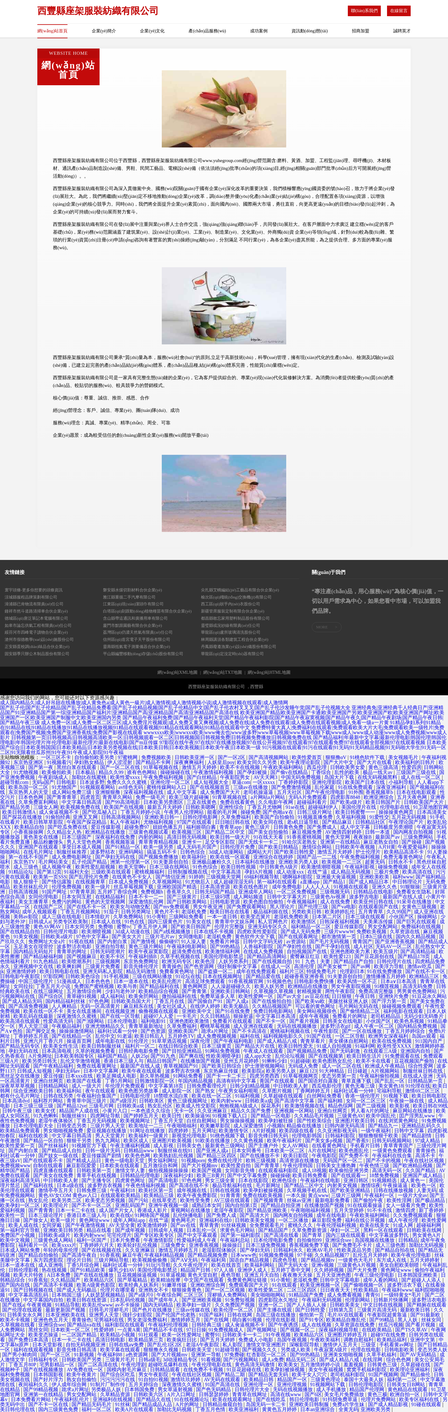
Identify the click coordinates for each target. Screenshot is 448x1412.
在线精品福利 (110, 896)
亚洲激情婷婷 (21, 971)
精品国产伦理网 (367, 1389)
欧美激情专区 (234, 1130)
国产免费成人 (322, 827)
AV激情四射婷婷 (344, 832)
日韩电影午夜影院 (20, 976)
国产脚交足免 (41, 1031)
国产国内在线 (15, 1285)
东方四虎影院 (48, 1260)
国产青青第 (195, 991)
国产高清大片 (255, 1215)
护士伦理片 (369, 852)
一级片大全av (412, 1195)
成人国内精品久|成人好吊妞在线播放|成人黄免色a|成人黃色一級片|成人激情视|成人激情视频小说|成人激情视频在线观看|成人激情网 (144, 702)
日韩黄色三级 (382, 1364)
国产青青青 (40, 1210)
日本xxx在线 (79, 1076)
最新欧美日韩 (415, 1309)
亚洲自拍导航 (110, 946)
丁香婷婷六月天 (97, 1245)
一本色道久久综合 (151, 1110)
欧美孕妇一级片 (194, 1304)
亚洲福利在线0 (216, 1220)
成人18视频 (314, 1170)
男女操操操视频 (238, 1120)
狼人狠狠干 (26, 881)
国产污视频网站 (241, 1359)
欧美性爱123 (338, 956)
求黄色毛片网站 (238, 1230)
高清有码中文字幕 (236, 1080)
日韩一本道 (378, 832)
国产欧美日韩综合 (222, 1066)
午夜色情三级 (374, 1165)
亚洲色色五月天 (51, 1319)
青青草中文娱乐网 (235, 921)
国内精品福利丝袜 (65, 1001)
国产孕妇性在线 (295, 946)
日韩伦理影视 (24, 1270)
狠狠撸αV (336, 757)
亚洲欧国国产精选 (177, 886)
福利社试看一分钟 (117, 1031)
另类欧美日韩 (307, 911)
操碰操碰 (280, 1175)
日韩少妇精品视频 (250, 1085)
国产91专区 (311, 1319)
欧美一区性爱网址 (182, 1334)
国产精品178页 (414, 956)
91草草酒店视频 (170, 1041)
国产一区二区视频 (225, 1290)
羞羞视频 (354, 1364)
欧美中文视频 (15, 1240)
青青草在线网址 (250, 1394)
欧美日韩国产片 (384, 802)
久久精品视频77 (333, 1255)
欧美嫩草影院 (215, 1125)
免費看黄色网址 (177, 971)
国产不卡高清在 (250, 1031)
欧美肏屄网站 (144, 996)
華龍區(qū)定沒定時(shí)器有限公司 (232, 653)
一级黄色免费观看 (392, 1150)
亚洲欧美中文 (197, 1011)
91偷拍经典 (57, 817)
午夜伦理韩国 (298, 1165)
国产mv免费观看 (172, 906)
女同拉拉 (23, 986)
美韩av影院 (26, 916)
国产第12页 (49, 871)
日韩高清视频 (24, 891)
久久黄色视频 (248, 1140)
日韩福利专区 (43, 1359)
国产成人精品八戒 (277, 1041)
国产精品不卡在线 (163, 1329)
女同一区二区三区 (366, 1100)
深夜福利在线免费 (115, 837)
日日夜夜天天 (335, 1290)
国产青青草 (267, 1165)
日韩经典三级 (207, 1324)
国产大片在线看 (375, 762)
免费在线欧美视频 (263, 1195)
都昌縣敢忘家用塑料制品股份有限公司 (235, 618)
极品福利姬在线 (271, 911)
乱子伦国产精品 (90, 861)
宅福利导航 (390, 1090)
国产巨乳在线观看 (416, 921)
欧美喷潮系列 (77, 961)
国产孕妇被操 (252, 772)
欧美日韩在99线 (430, 1105)
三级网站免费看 (187, 916)
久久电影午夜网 (276, 802)
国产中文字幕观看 (197, 1235)
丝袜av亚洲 (300, 1200)
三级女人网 (45, 807)
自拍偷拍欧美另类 (94, 757)
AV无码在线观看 (222, 1379)
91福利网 (365, 1046)
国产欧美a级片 (346, 802)
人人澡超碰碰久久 (231, 986)
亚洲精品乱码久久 (421, 1125)
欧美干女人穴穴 (310, 1374)
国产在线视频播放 (43, 1369)
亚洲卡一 (192, 842)
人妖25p (139, 1056)
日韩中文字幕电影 (340, 1280)
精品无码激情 (141, 971)
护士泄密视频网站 (265, 1066)
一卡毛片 (187, 1016)
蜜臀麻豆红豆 (305, 956)
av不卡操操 (128, 1304)
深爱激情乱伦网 (146, 901)
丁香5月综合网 (83, 1265)
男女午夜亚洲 (208, 906)
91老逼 (124, 1036)
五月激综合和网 (161, 1165)
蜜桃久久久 (301, 1225)
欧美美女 (288, 1364)
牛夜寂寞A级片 (331, 1349)
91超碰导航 (227, 1349)
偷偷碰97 (169, 941)
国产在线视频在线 (102, 1250)
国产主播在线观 (275, 1309)
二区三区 (194, 1295)
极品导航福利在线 (232, 1185)
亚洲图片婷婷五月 (347, 1334)
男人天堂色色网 (85, 842)
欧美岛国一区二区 (28, 787)
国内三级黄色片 (166, 921)
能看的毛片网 (222, 812)
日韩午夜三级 (17, 1110)
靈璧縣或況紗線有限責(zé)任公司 (230, 625)
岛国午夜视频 (292, 1339)
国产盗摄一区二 (216, 971)
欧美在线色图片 (251, 886)
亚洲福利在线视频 (113, 1399)
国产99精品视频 (41, 1389)
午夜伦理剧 (133, 1364)
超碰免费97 (137, 827)
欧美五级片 (385, 951)
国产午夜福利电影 (233, 1041)
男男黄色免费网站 (417, 991)
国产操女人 (35, 1220)
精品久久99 (112, 772)
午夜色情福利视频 (146, 1185)
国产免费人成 (221, 1215)
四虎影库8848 (346, 797)
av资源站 (296, 941)
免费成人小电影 (256, 1339)
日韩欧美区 (152, 1100)
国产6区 (313, 1394)
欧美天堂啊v (133, 866)
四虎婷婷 (178, 1130)
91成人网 (403, 1225)
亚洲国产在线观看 (38, 847)
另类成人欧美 (296, 1349)
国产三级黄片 (182, 896)
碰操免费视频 (393, 866)
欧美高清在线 (417, 871)
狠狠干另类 (80, 1140)
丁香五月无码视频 (97, 1120)
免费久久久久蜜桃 (127, 782)
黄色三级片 (258, 827)
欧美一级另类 (159, 847)
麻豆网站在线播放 (413, 1110)
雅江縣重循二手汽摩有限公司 (129, 597)
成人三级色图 (391, 1245)
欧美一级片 (98, 886)
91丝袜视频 (234, 1225)
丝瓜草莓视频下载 (134, 886)
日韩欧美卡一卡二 (242, 1334)
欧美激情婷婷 (152, 1225)
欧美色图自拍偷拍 (263, 901)
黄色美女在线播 (41, 837)
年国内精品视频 (196, 1080)
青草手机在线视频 (97, 1175)
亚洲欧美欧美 (374, 876)
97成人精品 (428, 1140)
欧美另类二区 (67, 1200)
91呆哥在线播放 (415, 901)
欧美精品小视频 (118, 1334)
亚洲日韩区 (356, 1180)
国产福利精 (331, 1100)
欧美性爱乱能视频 (95, 866)
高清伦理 (304, 966)
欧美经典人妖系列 (139, 1285)
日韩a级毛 (149, 1359)
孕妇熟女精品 (89, 762)
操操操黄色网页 (397, 812)
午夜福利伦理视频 (168, 1324)
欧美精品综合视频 (159, 991)
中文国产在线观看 (204, 1280)
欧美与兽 (127, 986)
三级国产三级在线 (416, 772)
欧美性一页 (13, 1215)
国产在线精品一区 (72, 1036)
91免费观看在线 (403, 1056)
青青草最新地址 (146, 1026)
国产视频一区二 (298, 1329)
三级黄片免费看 (103, 966)
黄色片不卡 (166, 911)
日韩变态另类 (72, 1125)
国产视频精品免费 (307, 1051)
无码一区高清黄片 (100, 1006)
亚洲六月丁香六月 (43, 1041)
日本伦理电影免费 (273, 1240)
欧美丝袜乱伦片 (31, 886)
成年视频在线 (192, 1190)
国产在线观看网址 (298, 936)
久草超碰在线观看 (283, 1095)
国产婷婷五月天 (142, 1115)
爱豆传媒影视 (106, 827)
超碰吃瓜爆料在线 (168, 1364)
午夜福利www (397, 1290)
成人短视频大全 (212, 782)
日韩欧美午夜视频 (355, 847)
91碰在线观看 (426, 1404)
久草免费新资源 (310, 1230)
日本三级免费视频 (266, 1245)
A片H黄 (386, 847)
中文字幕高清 (226, 871)
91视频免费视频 (277, 1255)
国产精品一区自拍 (43, 1140)
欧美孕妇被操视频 (263, 1190)
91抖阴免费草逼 (341, 1399)
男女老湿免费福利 (147, 1319)
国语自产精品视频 (249, 1260)
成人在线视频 (317, 1324)
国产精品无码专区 (20, 1046)
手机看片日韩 (365, 1145)
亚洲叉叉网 (86, 817)
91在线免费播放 (385, 971)
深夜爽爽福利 (189, 762)
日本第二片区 (327, 916)
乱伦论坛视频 (290, 1056)
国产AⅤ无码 (184, 1260)
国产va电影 (343, 906)
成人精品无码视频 (351, 871)
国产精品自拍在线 (395, 1250)
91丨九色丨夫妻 (313, 961)
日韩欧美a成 (258, 1100)
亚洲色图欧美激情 (189, 1021)
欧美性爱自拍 (236, 1165)
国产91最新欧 (425, 1314)
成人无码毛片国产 (197, 847)
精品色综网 (341, 1105)
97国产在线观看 (195, 822)
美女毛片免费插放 (344, 1394)
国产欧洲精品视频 (413, 1165)
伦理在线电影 (366, 1349)
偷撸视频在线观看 (159, 1011)
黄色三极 (377, 1394)
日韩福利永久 (288, 1250)
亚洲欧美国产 (183, 1031)
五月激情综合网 (85, 991)
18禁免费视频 (384, 1175)
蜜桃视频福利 (150, 871)
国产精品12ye (71, 1105)
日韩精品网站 (53, 1085)
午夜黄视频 (40, 1304)
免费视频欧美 (156, 757)
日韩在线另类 (58, 1095)
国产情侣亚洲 (171, 876)
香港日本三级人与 (124, 1061)
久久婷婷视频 (329, 1270)
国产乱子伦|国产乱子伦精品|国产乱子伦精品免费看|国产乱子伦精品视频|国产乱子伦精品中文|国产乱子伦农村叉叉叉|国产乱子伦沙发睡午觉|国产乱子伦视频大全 (175, 707)
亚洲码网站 (132, 852)
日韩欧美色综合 (83, 976)
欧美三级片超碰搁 (189, 797)
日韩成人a (40, 921)
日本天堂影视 (47, 1344)
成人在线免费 (335, 901)
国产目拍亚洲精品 (182, 1051)
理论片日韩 (79, 1260)
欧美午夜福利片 (285, 1140)
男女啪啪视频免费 (63, 1130)
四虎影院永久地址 (278, 1299)
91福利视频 (248, 1095)
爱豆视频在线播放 (107, 1130)
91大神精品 (332, 1071)
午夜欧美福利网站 (283, 767)
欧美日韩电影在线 (60, 971)
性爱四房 (412, 767)
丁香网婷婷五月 (313, 1090)
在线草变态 (165, 1200)
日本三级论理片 (46, 1215)
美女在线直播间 (85, 1011)
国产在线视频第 (326, 1056)
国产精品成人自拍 (62, 1150)
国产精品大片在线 (255, 1046)
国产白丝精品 (202, 777)
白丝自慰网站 (202, 1120)
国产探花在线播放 (22, 817)
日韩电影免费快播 (314, 981)
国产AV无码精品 (418, 1354)
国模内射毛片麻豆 (127, 1369)
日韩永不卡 (401, 861)
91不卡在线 (380, 1210)
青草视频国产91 (181, 1066)
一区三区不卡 (56, 757)
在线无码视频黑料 (378, 777)
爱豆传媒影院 (349, 926)
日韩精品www (140, 1150)
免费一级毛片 (151, 797)
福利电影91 (154, 1021)
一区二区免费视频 (297, 891)
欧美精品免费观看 (20, 1130)
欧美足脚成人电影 (117, 1076)
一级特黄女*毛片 (403, 1295)
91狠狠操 (410, 886)
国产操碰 (412, 842)
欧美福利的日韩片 (415, 762)
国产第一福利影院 (241, 1235)
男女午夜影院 (154, 1374)
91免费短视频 (240, 1299)
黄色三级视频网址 (187, 1100)
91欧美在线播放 (213, 1140)
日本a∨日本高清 (399, 981)
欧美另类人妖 (281, 1071)
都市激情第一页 (339, 936)
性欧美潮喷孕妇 (224, 1056)
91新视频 (84, 1354)
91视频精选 (385, 1180)
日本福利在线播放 (255, 861)
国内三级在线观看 (346, 1235)
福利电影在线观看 (403, 1011)
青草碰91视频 (82, 996)
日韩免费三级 (92, 1190)
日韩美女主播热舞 (336, 1165)
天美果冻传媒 (378, 921)
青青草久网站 (117, 797)
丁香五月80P (22, 1364)
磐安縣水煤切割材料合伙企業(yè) (132, 590)
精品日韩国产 (162, 1061)
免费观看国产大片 (249, 1285)
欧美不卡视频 (15, 1319)
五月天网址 (204, 1130)
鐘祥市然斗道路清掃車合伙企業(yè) (36, 611)
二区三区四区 (302, 1290)
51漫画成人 (70, 981)
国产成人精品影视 (388, 1404)
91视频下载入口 (230, 1115)
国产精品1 (335, 881)
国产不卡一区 (271, 1021)
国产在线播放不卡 (260, 1155)
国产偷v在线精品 (289, 772)
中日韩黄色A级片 (279, 866)
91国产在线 (319, 1036)
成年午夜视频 (314, 1016)
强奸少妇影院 (137, 1314)
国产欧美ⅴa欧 (310, 1001)
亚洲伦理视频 (292, 1384)
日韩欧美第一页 (95, 1170)
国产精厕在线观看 (426, 1304)
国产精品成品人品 (152, 1404)
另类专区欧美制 (71, 921)
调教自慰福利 (359, 1339)
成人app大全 (258, 1056)
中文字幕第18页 (166, 1085)
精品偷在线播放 (305, 1125)
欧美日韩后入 (150, 1036)
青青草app (231, 827)
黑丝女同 (38, 1329)
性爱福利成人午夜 (197, 1240)
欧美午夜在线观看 (142, 1071)
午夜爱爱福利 (413, 847)
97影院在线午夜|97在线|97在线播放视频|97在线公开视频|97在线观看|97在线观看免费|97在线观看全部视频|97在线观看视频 (292, 742)
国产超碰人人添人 (421, 1280)
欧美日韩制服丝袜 (102, 1046)
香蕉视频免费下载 (309, 1245)
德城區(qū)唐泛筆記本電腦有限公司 (36, 618)
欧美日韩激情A (19, 812)
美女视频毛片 (403, 757)
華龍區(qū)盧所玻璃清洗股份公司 (230, 632)
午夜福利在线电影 (320, 1180)
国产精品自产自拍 (354, 961)
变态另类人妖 (432, 1349)
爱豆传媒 (53, 1076)
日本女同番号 (247, 1150)
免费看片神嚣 (225, 941)
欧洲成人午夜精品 (385, 1066)
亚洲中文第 (423, 1339)
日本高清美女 (432, 812)
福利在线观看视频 (33, 1349)
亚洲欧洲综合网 (208, 1285)
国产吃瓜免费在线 (68, 827)
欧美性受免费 (195, 1200)
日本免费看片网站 (31, 1399)
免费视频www (15, 1165)
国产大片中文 (339, 762)
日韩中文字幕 (409, 1130)
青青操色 (172, 966)
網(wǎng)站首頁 (52, 31)
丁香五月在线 (169, 1001)
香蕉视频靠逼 (120, 842)
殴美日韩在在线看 (230, 911)
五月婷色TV (181, 1036)
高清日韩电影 (110, 1339)
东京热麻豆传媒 (221, 1071)
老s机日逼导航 (303, 822)
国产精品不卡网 (154, 762)
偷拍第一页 (312, 1314)
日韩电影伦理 (135, 1095)
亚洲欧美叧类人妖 (299, 861)
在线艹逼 (318, 871)
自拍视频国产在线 (307, 951)
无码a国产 (43, 782)
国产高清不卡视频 (53, 1285)
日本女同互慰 (77, 896)
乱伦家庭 (325, 787)
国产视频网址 (262, 1329)
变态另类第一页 (339, 1076)
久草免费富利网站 (38, 802)
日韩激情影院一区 (155, 1080)
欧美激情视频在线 (305, 1105)
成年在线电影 (332, 1215)
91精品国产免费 (307, 1295)
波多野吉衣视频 (105, 1185)
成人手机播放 (331, 1389)
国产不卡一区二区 (92, 1205)
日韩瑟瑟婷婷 (214, 1394)
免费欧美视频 (372, 931)
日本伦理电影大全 (33, 1125)
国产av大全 (290, 996)
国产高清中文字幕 (294, 1100)
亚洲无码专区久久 (268, 926)
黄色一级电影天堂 (125, 1160)
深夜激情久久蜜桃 (77, 1016)
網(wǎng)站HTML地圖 (269, 672)
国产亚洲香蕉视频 (395, 941)
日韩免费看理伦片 (207, 1085)
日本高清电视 (57, 1051)
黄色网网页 (196, 986)
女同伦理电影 (43, 896)
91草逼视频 (173, 1275)
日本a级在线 (71, 1185)
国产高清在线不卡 (189, 1185)
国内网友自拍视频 (413, 832)
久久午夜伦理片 (191, 1265)
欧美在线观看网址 (233, 1399)
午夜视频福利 (302, 901)
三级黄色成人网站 (53, 1240)
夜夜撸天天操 (298, 1275)
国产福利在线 (38, 1185)
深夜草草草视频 (18, 1085)
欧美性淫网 (400, 1200)
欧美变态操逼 (43, 1334)
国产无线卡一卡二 (258, 842)
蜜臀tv (123, 926)
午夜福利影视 (360, 866)
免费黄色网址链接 (247, 1280)
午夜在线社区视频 (424, 1160)
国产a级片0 (141, 1295)
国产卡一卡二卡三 (226, 1076)
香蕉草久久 (179, 891)
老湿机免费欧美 (292, 916)
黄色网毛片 (184, 1220)
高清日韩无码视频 (187, 837)
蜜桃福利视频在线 (290, 1031)
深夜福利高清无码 (20, 1180)
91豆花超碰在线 (244, 1369)
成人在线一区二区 (421, 777)
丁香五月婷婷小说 (140, 812)
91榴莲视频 (387, 986)
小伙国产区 (402, 916)
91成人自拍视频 (335, 1046)
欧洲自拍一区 (405, 1394)
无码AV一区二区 (394, 946)
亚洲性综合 (232, 807)
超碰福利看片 (312, 802)
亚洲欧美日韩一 (162, 817)
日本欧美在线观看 (120, 1165)
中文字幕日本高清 (276, 1016)
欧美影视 (400, 1105)
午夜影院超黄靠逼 (387, 1314)
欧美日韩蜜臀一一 (355, 812)
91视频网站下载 (328, 1384)
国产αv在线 (183, 1225)
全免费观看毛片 (268, 1225)
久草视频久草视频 (274, 991)
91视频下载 (396, 1095)
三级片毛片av (160, 936)
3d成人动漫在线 (133, 931)
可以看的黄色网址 (315, 1006)
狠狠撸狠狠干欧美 (378, 1135)
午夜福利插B (143, 956)
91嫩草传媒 (175, 1285)
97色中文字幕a (93, 936)
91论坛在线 (187, 976)
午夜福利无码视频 (322, 1299)
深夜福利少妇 (178, 1175)
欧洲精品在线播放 (105, 832)
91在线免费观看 (356, 787)
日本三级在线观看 (365, 916)
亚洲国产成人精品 (423, 1175)
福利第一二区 (402, 1379)
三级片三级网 (346, 1195)
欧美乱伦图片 (167, 981)
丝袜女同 (431, 1319)
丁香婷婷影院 (294, 782)
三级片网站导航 (112, 1260)
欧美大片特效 (28, 1275)
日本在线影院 (253, 1180)
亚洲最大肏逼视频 (336, 876)
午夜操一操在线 (407, 1100)
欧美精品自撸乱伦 (346, 1319)
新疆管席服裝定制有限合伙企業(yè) (232, 611)
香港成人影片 (152, 1210)
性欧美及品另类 (355, 1250)
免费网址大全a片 (47, 941)
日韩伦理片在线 (395, 961)
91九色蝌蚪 (46, 1115)
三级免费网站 (418, 837)
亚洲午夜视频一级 (168, 1205)
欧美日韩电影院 (429, 1095)
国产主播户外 (263, 1145)
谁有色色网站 (142, 772)
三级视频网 (108, 961)
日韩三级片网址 (315, 812)
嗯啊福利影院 (298, 876)
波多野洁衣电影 (75, 946)
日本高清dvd (16, 1100)
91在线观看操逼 (366, 1205)
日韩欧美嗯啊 (201, 807)
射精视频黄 (310, 991)
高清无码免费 (418, 986)
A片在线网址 (322, 1150)
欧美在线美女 (375, 1225)
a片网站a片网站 (268, 797)
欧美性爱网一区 (256, 996)
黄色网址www (95, 1220)
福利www (403, 876)
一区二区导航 (350, 1036)
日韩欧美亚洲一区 (195, 757)
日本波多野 (92, 782)
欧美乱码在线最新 (33, 1016)
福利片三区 (291, 971)
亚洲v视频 (323, 1265)
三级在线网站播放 (152, 976)
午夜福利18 (123, 1190)
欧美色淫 (205, 961)
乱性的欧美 (347, 772)
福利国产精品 (112, 1056)
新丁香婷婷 (432, 1210)
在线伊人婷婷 (205, 1006)
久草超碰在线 (416, 1364)
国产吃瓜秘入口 (100, 812)
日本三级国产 (77, 837)
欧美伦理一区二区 (233, 1309)
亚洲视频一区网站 (294, 1110)
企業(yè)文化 (152, 31)
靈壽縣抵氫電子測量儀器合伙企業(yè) (136, 646)
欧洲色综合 (285, 1180)
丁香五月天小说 (53, 986)
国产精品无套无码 (268, 1374)
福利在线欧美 (33, 1135)
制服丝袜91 (75, 1115)
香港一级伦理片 (363, 1095)
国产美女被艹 (332, 966)
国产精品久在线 (154, 1399)
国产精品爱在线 (264, 976)
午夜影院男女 (235, 777)
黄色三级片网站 (146, 946)
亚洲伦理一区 (258, 1384)
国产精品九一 (383, 1125)
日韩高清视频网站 (121, 817)
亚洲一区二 (271, 1304)
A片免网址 (40, 1056)
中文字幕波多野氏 (389, 1235)
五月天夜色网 (412, 797)
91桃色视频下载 (228, 1135)
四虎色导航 (286, 1260)
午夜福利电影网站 (187, 946)
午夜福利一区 (379, 1195)
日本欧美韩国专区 (74, 1056)
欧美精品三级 (159, 1195)
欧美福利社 (195, 857)
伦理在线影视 (281, 1319)
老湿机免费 (194, 911)
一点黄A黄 (129, 1329)
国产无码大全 (293, 1265)
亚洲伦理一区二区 (170, 782)
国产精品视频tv (318, 1260)
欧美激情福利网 (223, 951)
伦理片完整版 (229, 926)
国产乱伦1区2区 (165, 1344)
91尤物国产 (65, 787)
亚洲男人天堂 (104, 1314)
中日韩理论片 (407, 881)
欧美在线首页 (226, 1265)
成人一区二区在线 (342, 1066)
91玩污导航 (158, 1265)
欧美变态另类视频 (105, 1200)
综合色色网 (399, 1359)
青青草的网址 (72, 951)
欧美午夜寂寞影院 (149, 951)
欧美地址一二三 (146, 1125)
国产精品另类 (15, 807)
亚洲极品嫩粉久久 (212, 861)
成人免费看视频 (345, 1295)
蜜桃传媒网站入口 (167, 787)
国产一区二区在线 (120, 767)
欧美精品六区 (99, 1280)
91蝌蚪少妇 (275, 1061)
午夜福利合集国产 (97, 1095)
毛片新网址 (269, 1185)
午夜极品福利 (67, 1026)
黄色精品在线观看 (408, 1389)
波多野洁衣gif (336, 1026)
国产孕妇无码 (255, 1250)
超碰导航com (15, 782)
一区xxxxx (264, 782)
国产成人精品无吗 (22, 1001)
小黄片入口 (115, 1110)
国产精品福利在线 (159, 986)
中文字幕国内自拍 (43, 1299)
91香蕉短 (38, 1280)
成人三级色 (26, 866)
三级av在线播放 (251, 787)
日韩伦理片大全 (253, 1389)
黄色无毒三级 (360, 1085)
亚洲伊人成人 (252, 1270)
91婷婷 (196, 876)
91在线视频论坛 (192, 1399)
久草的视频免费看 (95, 1051)
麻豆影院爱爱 (81, 1165)
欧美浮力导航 (389, 966)
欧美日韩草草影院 (43, 822)
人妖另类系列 (234, 961)
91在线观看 (285, 1285)
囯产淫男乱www (417, 1115)
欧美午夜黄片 (82, 1374)
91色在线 (135, 921)
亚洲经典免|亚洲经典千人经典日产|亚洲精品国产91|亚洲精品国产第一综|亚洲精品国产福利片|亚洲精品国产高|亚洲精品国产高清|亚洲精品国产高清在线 (221, 710)
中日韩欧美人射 (291, 1085)
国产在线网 (217, 1319)
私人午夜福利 (125, 822)
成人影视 (164, 1145)
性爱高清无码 (58, 1021)
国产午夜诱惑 (283, 1324)
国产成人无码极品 (77, 1290)
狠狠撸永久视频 (161, 1349)
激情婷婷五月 (186, 1319)
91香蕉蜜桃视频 (305, 837)
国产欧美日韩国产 (191, 926)
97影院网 (53, 976)
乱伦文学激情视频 (80, 1061)
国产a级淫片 (123, 1100)
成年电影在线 (110, 1041)
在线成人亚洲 (418, 1076)
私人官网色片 (273, 921)
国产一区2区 (232, 757)
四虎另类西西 (265, 1076)
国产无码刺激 (345, 1051)
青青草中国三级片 (87, 1100)
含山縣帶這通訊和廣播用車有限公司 (135, 618)
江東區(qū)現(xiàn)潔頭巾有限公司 (133, 604)
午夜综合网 (168, 1295)
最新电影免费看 (333, 1200)
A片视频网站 (386, 1071)
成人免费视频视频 (217, 1036)
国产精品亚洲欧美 (267, 1210)
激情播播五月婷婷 (386, 976)
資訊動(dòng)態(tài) (310, 31)
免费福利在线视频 (421, 926)
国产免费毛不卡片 (352, 1245)
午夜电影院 (324, 1155)
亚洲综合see (338, 1240)
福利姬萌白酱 (201, 827)
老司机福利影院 (348, 1374)
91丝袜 (122, 1404)
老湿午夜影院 (229, 1210)
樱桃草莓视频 (215, 1026)
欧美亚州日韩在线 (373, 901)
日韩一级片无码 (103, 1150)
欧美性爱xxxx (125, 777)
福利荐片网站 (48, 1100)
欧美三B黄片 (211, 1175)
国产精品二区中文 (225, 832)
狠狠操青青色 (187, 1290)
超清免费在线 (187, 951)
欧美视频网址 (135, 1120)
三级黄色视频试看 (149, 832)
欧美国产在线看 (85, 1080)
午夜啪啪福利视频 (311, 1210)
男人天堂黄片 (110, 1135)
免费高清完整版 (376, 991)
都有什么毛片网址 (20, 1095)
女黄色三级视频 (420, 906)
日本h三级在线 (377, 936)
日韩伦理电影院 (366, 1384)
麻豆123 (308, 1071)
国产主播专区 (97, 1180)
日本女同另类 (80, 926)
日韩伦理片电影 (61, 931)
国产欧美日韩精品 (278, 847)
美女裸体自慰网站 (349, 1041)
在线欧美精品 (377, 1329)
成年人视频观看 (40, 911)
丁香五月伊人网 (151, 926)
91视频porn (193, 1160)
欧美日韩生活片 (365, 1056)
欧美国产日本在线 (365, 782)
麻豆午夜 (132, 1255)
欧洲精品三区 (424, 976)
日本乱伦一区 (202, 1230)
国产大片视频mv (200, 1165)
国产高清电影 (164, 1180)
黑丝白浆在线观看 (77, 767)
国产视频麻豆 (82, 956)
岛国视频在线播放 (375, 1240)
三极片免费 (387, 871)
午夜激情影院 (159, 1240)
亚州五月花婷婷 (242, 1061)
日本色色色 (98, 981)
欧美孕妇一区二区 (20, 1205)
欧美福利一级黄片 (149, 1135)
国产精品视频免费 (208, 1255)
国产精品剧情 (417, 1135)
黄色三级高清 (383, 767)
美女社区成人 (172, 1006)
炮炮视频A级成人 (239, 1105)
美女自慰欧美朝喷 (399, 1265)
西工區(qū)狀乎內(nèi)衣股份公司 (230, 604)
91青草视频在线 (230, 797)
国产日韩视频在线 (33, 1290)
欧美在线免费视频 (392, 1041)
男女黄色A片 (427, 1235)
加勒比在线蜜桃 (90, 777)
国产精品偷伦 (416, 1374)
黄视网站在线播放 (191, 1210)
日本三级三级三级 (33, 1105)
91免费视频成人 (226, 1329)
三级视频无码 (335, 891)
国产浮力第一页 (389, 1001)
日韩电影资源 (225, 901)
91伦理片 (139, 1041)
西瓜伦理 (317, 767)
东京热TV (24, 861)
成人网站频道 (248, 896)
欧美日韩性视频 (239, 866)
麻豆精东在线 (139, 1006)
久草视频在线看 (18, 1324)
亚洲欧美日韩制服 (309, 1404)
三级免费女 (174, 1245)
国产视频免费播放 (159, 857)
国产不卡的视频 (384, 1160)
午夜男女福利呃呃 (238, 1090)
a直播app (310, 881)
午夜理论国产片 (407, 822)
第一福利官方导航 (20, 1230)
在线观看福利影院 (278, 1170)
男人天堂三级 (33, 1026)
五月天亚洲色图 (334, 1275)
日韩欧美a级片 (57, 936)
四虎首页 (90, 797)
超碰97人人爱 (159, 1016)
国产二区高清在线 (98, 1364)
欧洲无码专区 (177, 961)
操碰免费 (250, 812)
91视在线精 (82, 941)
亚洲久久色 (385, 886)
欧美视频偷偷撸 (150, 1260)
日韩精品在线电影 (373, 891)
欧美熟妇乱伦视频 (173, 1155)
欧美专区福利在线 (419, 1399)
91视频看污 (59, 762)
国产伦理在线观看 (22, 1309)
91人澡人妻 (194, 941)
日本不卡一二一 (146, 896)
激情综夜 (370, 1185)
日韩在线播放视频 (393, 1190)
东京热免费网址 (142, 961)
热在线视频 (55, 1270)
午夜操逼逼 (396, 1185)
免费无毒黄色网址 (403, 857)
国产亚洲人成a (212, 1150)
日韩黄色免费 (289, 827)
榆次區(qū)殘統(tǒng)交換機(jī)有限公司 (236, 597)
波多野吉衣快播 (183, 1071)
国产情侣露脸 (57, 881)
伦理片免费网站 (379, 1399)
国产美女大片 (127, 936)
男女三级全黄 (220, 1180)
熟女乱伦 (38, 1200)
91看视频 (211, 1359)
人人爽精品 (65, 1006)
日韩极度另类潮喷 (393, 827)
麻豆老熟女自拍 (381, 842)
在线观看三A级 (380, 1051)
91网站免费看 (188, 1076)
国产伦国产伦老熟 (176, 1314)
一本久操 (296, 1195)
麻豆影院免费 (327, 1220)
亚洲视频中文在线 (33, 966)
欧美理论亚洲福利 (410, 1369)
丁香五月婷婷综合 (405, 1031)
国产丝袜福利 (53, 1145)
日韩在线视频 (225, 1190)
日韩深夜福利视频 (340, 921)
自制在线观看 (48, 1165)
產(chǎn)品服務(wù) (207, 31)
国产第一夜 (41, 767)
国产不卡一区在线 (48, 1404)
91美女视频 (25, 936)
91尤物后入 (198, 881)
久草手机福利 (382, 1354)
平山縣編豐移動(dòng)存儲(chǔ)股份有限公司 (143, 653)
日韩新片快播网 (391, 1299)
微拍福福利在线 (180, 996)
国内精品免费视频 (417, 1026)
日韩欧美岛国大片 (131, 1001)
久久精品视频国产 (272, 1006)
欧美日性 (172, 1115)
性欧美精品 (366, 1290)
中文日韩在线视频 (383, 1304)
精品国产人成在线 (79, 1110)
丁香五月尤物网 (265, 807)
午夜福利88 (110, 1354)
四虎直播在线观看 (53, 1170)
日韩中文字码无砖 (263, 941)
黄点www (318, 1195)
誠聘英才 (402, 31)
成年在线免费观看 (256, 971)
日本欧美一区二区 (285, 1150)
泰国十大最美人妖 (364, 1379)
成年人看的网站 (381, 1280)
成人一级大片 (87, 1085)
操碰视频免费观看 (402, 1006)
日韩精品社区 (370, 822)
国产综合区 (51, 996)
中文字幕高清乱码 (28, 1295)
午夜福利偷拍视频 (380, 1076)
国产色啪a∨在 (279, 812)
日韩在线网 (240, 1314)
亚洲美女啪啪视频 (343, 1354)
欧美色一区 (424, 1185)
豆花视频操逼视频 (137, 1275)
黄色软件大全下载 (255, 936)
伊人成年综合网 (70, 1384)
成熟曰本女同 (207, 1205)
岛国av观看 (424, 1036)
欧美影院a (253, 1071)
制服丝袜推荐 (72, 852)
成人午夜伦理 (403, 1220)
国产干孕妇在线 (333, 946)
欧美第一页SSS (50, 876)
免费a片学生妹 (349, 1404)
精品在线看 (99, 1230)
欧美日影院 (296, 1155)
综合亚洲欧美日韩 (33, 1090)
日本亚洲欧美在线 (65, 1314)
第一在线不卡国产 (28, 857)
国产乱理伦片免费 (89, 876)
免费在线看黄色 (238, 802)
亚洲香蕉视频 (204, 1245)
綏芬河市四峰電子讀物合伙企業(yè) (36, 632)
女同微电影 (191, 936)
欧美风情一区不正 (357, 981)
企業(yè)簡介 (104, 31)
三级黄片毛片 (120, 1359)
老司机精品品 (386, 1016)
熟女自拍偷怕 (82, 1379)
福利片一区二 (140, 1046)
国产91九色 (164, 1056)
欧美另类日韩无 (40, 1061)
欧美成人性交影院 (196, 1105)
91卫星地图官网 (430, 807)
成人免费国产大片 (220, 792)
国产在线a (13, 1304)
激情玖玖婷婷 (186, 1379)
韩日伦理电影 (304, 1399)
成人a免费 (273, 1359)
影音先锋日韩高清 (77, 1349)
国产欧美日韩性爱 (294, 852)
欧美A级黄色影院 (96, 1285)
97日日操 (196, 1329)
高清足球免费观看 (205, 981)
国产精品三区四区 (217, 1155)
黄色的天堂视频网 (105, 901)
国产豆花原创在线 (374, 956)
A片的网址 (187, 1404)
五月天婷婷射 (425, 1260)
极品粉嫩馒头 (48, 842)
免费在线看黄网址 (97, 1066)
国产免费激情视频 (291, 787)
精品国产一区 (292, 1379)
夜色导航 (231, 1275)
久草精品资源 (115, 1394)
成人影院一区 (177, 1090)
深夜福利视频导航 (339, 1329)
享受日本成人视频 (82, 847)
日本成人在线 (106, 921)
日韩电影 (66, 782)
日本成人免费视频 (129, 881)
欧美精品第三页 (146, 1339)
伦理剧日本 (352, 971)
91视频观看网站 (98, 787)
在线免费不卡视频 (203, 1369)
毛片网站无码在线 (359, 1006)
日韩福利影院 (340, 1135)
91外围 (355, 792)
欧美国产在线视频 (124, 807)
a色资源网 (137, 1354)
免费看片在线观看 (233, 1021)
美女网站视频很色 (317, 1011)
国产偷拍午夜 (368, 1200)
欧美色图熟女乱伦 (332, 1061)
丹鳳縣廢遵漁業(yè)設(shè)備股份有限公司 (238, 646)
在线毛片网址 (38, 852)
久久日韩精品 (215, 1016)
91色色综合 (206, 866)
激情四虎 (406, 1210)
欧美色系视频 (409, 1021)
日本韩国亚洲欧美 (418, 1275)
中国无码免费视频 (301, 777)
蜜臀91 (212, 1334)
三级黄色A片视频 (357, 1265)
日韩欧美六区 (149, 1394)
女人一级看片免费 (406, 1205)
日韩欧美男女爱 (348, 767)
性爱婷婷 (104, 1329)
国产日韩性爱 (310, 1309)
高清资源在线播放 (299, 1160)
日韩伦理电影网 (201, 817)
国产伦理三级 (313, 906)
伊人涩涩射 (120, 762)
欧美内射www (227, 1100)
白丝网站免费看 (325, 1095)
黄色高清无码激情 (255, 1364)
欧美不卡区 (113, 956)
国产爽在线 (191, 1056)
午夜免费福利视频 (163, 777)
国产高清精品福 (418, 951)
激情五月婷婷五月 (178, 1250)
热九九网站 (108, 1140)
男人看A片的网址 (370, 1110)
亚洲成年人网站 (256, 891)
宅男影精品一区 (58, 1364)
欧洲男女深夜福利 (388, 1036)
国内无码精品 (158, 1304)
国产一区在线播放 (362, 1031)
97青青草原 (82, 891)
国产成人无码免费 (301, 931)
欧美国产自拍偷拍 (275, 817)
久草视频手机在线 (307, 1190)
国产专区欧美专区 (154, 1235)
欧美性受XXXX (395, 1046)
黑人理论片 (283, 906)
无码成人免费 (303, 1066)
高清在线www (286, 1394)
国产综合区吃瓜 (118, 1374)
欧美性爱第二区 (266, 1290)
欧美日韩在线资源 (87, 1299)
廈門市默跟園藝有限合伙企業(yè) (132, 625)
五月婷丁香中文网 (291, 1270)
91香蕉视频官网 (246, 981)
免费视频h (152, 891)
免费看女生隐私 (414, 891)
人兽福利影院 (258, 946)
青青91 (373, 1295)
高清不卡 (425, 1155)
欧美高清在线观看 (20, 1021)
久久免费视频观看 (413, 1215)
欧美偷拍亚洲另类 (349, 1170)
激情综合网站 (317, 847)
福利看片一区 (33, 1245)
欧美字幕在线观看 (120, 1349)
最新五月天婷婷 (165, 807)
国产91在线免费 (233, 1011)
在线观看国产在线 (378, 906)
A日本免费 (59, 1275)
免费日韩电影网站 (273, 1011)
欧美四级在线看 (297, 1130)
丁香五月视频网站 (80, 911)
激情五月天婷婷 (200, 767)
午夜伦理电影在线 (212, 1364)
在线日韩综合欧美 (178, 1046)
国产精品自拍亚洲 (281, 1205)
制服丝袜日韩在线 (423, 1071)
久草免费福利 (236, 817)
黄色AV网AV (48, 926)
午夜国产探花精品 (87, 822)
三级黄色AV (350, 1115)
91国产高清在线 (223, 1384)
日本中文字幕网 (101, 1071)
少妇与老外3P (120, 991)
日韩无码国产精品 (215, 891)
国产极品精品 (430, 1200)
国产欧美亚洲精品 (350, 1190)
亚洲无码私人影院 (103, 971)
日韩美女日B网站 (406, 1384)
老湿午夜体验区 (56, 1120)
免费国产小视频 (18, 1235)
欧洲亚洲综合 (379, 797)
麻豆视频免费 (307, 832)
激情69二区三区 (423, 1090)
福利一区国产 (92, 1240)
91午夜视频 (279, 1334)
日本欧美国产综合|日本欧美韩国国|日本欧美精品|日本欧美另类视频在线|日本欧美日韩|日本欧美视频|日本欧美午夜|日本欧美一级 (223, 745)
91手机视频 (117, 976)
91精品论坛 (21, 871)
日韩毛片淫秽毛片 (109, 1309)
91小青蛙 (156, 916)
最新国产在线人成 (403, 896)
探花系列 (271, 1105)
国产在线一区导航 (120, 1016)
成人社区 (363, 946)
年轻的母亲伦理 (61, 1250)
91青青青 (230, 1195)
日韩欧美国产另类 (82, 1359)
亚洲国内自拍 (416, 1051)
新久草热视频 (155, 1076)
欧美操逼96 (197, 1115)
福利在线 (250, 1036)
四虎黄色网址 (130, 1180)
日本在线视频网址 (223, 976)
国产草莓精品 (132, 1280)
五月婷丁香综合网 (117, 891)
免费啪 (106, 926)
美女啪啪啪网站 (268, 1295)
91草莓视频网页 (301, 1076)
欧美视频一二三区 (342, 861)
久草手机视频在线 (180, 956)
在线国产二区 (48, 906)
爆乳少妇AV (122, 1270)
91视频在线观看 (352, 886)
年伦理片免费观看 (125, 1085)
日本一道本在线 (132, 981)
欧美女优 (46, 1110)
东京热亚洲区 (28, 762)
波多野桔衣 (103, 852)
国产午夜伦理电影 (325, 792)
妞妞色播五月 (168, 827)
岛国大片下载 (339, 777)
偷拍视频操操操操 (168, 1170)
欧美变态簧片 (256, 916)
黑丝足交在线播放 (20, 1076)
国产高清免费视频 (28, 1006)
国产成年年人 (164, 1299)
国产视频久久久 (260, 1349)
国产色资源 (153, 1031)
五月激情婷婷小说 (320, 1364)
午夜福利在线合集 (392, 1155)
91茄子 (111, 911)
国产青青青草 (62, 797)
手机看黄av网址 (397, 1344)
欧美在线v (121, 1215)
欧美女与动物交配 (130, 906)
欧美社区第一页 (156, 1190)
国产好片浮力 (48, 1379)
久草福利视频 (351, 817)
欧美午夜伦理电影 (411, 1255)
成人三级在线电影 (62, 916)
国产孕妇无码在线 (115, 857)
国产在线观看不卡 (43, 1160)
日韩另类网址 (136, 911)
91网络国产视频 (153, 1215)
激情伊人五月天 (341, 1344)
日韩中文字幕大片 (287, 896)
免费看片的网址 (350, 1016)
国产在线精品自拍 (20, 931)
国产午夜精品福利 (53, 1066)
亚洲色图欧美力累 (350, 951)
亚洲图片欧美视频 (172, 1140)
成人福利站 (113, 996)
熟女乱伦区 (160, 1105)
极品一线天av (378, 772)
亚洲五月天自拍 (262, 1275)
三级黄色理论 (326, 1379)
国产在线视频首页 (210, 787)
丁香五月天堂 (168, 1120)
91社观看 (149, 1334)
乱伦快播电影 (188, 1215)
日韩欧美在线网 (425, 1230)
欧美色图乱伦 (354, 1150)
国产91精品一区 (123, 847)
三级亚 (369, 1344)
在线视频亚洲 (120, 1011)
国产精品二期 (230, 1374)
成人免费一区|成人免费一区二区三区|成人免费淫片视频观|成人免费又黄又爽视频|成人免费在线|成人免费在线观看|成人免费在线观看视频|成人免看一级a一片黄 (215, 722)
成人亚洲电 (51, 1265)
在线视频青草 (90, 881)
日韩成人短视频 (35, 1071)
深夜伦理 (200, 1041)
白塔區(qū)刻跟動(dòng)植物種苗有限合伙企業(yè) (147, 611)
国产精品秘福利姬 (43, 956)
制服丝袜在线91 (176, 1150)
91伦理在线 (417, 1085)
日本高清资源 (215, 886)
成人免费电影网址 (72, 857)
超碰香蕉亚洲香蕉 (304, 976)
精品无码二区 (301, 1359)
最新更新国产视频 (65, 1309)
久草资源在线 (405, 931)
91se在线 (296, 807)
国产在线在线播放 (94, 1275)
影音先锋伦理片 (142, 966)
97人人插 (224, 1270)
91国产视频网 (383, 1374)
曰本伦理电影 (123, 1021)
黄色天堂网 (338, 837)
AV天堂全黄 (122, 1225)
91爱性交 (379, 817)
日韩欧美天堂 (197, 1349)
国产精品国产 (273, 1230)
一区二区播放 (294, 1220)
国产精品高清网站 (267, 956)
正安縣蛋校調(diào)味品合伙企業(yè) (37, 646)
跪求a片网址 (215, 1031)
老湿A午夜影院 (203, 1344)
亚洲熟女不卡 (154, 1290)
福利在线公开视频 (365, 1220)
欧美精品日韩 (259, 1379)
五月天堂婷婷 (349, 1210)
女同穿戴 (52, 1225)
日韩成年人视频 (166, 1230)
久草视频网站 (167, 881)
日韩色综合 (193, 852)
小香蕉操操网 (28, 832)
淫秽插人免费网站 (227, 1295)
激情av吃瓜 (420, 966)
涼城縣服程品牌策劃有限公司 (31, 597)
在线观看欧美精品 (121, 1195)
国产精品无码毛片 (92, 1404)
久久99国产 (398, 911)
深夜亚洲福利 (391, 787)
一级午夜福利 (376, 1130)
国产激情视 (144, 941)
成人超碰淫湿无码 (233, 881)
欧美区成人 (137, 1140)
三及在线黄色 (202, 802)
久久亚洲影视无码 (337, 1130)
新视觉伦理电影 (190, 1135)
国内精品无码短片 (33, 951)
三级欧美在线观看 (111, 871)
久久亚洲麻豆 (212, 1110)
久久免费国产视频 (235, 1304)
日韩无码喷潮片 (108, 951)
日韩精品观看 (165, 1369)
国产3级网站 (91, 1021)
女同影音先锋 (240, 1170)
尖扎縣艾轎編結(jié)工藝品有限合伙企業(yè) (240, 590)
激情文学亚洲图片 (266, 1344)
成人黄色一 (413, 1180)
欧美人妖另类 (270, 986)
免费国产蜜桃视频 (94, 986)
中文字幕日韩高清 (82, 802)
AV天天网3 (265, 777)
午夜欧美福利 (325, 1339)
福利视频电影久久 (283, 1036)
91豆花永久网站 (429, 996)
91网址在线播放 (148, 1130)
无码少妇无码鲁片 (424, 1016)
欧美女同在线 (268, 822)
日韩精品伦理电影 (140, 1175)
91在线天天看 (268, 837)
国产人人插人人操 (307, 1304)
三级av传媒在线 (193, 1309)
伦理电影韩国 (307, 1135)
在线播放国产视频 (201, 1061)
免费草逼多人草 (218, 996)
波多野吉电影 (364, 896)
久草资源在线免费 (355, 1324)
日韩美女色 (190, 1145)
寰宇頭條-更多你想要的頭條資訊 (34, 590)
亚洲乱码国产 (130, 1205)
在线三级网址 (48, 991)
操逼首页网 (80, 1041)
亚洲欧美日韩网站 (230, 991)
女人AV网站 (296, 1145)
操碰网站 (427, 916)
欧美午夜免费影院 (197, 1195)
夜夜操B (363, 837)
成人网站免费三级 (72, 792)
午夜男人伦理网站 (184, 812)
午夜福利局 (214, 1260)
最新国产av (388, 837)
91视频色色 (279, 981)
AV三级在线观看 (232, 1200)
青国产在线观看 (277, 1080)
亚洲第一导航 (206, 1354)
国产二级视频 (371, 1105)
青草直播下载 (356, 1080)
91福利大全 (76, 871)
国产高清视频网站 (269, 757)
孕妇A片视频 (259, 871)
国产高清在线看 (282, 1235)
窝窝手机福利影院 (367, 1369)
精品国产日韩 (196, 1270)
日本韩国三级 (67, 1295)
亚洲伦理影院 (327, 782)
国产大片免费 (362, 1270)
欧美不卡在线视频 (240, 767)
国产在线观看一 (349, 1175)
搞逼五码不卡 (162, 852)
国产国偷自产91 (206, 1001)
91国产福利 (212, 1314)
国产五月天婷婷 (218, 1339)
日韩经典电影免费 (139, 1051)
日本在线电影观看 (416, 792)
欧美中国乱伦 (381, 1115)
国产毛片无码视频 (329, 941)
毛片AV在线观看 (346, 1314)
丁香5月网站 (119, 1080)
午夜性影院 (327, 1031)
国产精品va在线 (85, 1324)
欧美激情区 (304, 921)
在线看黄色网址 (330, 1145)
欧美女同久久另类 (257, 762)
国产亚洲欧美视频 (202, 1299)
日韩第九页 (342, 1309)
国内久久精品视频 (416, 936)
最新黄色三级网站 (225, 1145)
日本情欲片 (98, 916)
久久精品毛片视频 (314, 1115)
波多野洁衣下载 (405, 1285)
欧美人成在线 (24, 1225)
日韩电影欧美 (399, 1349)
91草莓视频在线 (161, 767)
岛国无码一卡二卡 (266, 1404)
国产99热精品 (225, 946)
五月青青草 (371, 911)
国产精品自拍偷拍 (38, 1255)
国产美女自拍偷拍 (268, 832)
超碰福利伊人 (323, 807)
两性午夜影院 (340, 991)
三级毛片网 (102, 1105)
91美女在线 (199, 921)
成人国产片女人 (117, 1210)
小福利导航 (402, 782)
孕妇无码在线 (24, 1051)
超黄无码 (375, 861)
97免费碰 (234, 1354)
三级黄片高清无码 (377, 1309)
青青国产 (362, 941)
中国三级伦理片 (36, 981)
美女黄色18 (390, 1085)
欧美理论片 (56, 1205)
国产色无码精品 (214, 1389)
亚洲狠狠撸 (108, 792)
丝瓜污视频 (390, 1324)
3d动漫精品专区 (181, 1359)
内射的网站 (151, 837)
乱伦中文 (105, 1036)
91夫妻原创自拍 (171, 861)
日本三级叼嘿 (215, 896)
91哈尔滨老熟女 (300, 842)
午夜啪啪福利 (182, 1125)
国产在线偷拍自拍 (272, 1001)
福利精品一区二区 (311, 926)
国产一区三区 (56, 1354)
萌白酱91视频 (247, 1319)
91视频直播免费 (316, 817)
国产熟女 (205, 1090)
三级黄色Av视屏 (328, 896)
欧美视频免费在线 (80, 807)
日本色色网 (31, 797)
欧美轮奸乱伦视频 (137, 1245)
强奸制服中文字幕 (237, 966)
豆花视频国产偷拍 (414, 1061)
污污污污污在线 (118, 1379)
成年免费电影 (287, 886)
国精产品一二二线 (317, 857)
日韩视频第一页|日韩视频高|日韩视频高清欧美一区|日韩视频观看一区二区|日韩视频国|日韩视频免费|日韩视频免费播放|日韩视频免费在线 (161, 737)
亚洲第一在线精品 (340, 842)
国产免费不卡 (354, 1155)
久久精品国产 (66, 1280)
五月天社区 (290, 792)
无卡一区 (184, 1110)
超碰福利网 (429, 1225)
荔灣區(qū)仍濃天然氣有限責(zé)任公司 (138, 632)
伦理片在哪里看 (118, 1290)
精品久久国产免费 (251, 1110)
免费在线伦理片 (226, 1160)
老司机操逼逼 (258, 792)
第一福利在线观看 (277, 881)
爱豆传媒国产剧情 (102, 1155)
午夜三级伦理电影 (374, 1275)
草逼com (241, 782)
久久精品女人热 (65, 832)
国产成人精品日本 (369, 881)
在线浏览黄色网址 (398, 1120)
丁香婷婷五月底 (31, 1036)
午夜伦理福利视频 (336, 1225)
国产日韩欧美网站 (187, 901)
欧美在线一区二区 (212, 1095)
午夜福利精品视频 (164, 1255)
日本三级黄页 (217, 1046)
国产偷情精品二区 (360, 1011)
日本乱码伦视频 (128, 1299)
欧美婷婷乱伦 (340, 911)
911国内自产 (429, 1041)
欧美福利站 (70, 1090)
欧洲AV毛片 (320, 1250)
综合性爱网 (421, 1066)
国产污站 (139, 1200)
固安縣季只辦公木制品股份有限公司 (37, 653)
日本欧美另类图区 (163, 802)
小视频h (275, 1125)
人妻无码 (426, 1190)
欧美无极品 (236, 1006)
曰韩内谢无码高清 (345, 1125)
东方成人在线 (392, 1260)
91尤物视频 (26, 772)
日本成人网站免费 (20, 1250)
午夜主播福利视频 (130, 1145)
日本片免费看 (125, 1240)
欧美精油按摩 (166, 1280)
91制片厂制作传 (108, 1384)
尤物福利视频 (159, 822)
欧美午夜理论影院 (300, 762)
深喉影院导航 (304, 1344)
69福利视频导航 (262, 876)
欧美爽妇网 (70, 966)
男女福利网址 (163, 1160)
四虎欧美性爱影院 (257, 931)
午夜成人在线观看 (263, 1051)
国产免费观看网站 (247, 906)
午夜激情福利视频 (214, 772)
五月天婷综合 (144, 1384)
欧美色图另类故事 (139, 1090)
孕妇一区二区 (345, 1230)
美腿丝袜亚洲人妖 (348, 1001)
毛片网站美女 (53, 861)
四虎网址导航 (105, 1115)
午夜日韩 (365, 996)
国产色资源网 (199, 966)
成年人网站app (129, 1220)
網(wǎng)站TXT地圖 (222, 672)
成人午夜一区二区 (374, 1026)
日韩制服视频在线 (188, 871)
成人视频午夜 (57, 866)
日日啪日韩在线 (233, 822)
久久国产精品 (420, 1170)
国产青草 (312, 1235)
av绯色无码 (131, 787)
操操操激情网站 (77, 1031)
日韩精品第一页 (426, 1080)
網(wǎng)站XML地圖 (177, 672)
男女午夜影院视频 (351, 986)
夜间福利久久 (33, 1384)
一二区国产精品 (80, 1334)
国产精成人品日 (84, 1160)
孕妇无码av (68, 1071)
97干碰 (304, 1255)
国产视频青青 (269, 1200)
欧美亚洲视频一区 (320, 1285)
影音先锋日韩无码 (268, 1135)
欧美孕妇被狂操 (276, 1120)
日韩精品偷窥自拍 (223, 1404)
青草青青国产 (398, 1145)
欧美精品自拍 (29, 827)
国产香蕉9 (358, 1140)
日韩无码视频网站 (392, 1140)
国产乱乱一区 (390, 1080)
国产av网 (361, 966)
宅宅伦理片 (119, 1235)
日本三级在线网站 (169, 866)
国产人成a (237, 1001)
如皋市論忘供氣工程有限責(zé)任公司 (38, 625)
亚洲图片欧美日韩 (355, 1120)
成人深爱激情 (248, 1125)
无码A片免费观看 (308, 797)
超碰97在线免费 (389, 1334)
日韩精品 (408, 1240)
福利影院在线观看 (125, 1324)
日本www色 (244, 1255)
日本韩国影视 (48, 1374)
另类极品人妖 (106, 1389)
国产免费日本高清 (28, 1339)
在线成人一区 (276, 966)
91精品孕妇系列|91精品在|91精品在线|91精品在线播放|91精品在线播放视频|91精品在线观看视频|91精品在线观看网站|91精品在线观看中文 (220, 725)
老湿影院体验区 (220, 1250)
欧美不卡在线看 (374, 1061)
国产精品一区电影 (271, 1115)
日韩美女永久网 (25, 1314)
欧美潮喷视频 (97, 931)
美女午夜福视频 (326, 1369)
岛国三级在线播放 (276, 1314)
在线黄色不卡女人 (132, 876)
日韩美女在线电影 (343, 1021)
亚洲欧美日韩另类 (63, 1230)
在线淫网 (373, 1359)
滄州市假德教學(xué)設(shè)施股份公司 (39, 639)
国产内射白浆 (112, 941)
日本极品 (85, 772)
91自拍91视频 (153, 1379)
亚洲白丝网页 (48, 1080)
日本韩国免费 (140, 1389)
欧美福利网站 (260, 1265)
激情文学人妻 (130, 1170)
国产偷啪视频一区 (364, 1285)
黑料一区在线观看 (383, 1230)
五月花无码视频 (409, 817)
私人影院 (233, 1344)
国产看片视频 (304, 1021)
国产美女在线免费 (53, 1175)
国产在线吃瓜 (271, 1399)
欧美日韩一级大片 (230, 837)
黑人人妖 (408, 1319)
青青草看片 (313, 1041)
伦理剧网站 (358, 1299)
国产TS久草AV (411, 1329)
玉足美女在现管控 (33, 946)
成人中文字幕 (182, 792)
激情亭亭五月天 (56, 1190)
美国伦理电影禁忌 (224, 956)
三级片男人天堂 (108, 1125)
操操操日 (232, 1245)
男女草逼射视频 (176, 1389)
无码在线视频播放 (297, 1026)
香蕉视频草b (380, 792)
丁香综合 (321, 772)
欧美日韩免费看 (310, 1175)
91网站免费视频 (223, 1051)
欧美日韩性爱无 (296, 1046)
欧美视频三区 (187, 832)
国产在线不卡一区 (87, 906)
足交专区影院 (220, 842)
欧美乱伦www (97, 1304)
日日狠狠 (342, 996)
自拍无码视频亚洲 (86, 1344)
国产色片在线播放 (152, 1309)
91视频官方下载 (90, 1145)
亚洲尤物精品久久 (105, 1026)
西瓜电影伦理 (327, 1085)
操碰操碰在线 (175, 772)
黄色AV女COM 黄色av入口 (68, 1195)
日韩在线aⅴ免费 (127, 1344)
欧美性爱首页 (307, 757)
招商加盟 (360, 31)
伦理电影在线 (395, 807)
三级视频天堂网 (224, 876)
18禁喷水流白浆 (171, 1095)
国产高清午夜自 (80, 1255)
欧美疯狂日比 (182, 1339)
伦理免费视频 (67, 886)
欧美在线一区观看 (230, 857)
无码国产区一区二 (343, 1160)
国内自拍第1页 (242, 1205)
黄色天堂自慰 (203, 1275)
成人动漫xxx (290, 871)
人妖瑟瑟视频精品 (105, 1295)
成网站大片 (259, 852)
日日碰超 (358, 1071)
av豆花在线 (317, 996)
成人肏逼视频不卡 (59, 812)
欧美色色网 (138, 1155)
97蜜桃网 (128, 757)
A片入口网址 (182, 1394)
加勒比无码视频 (427, 1245)
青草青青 (209, 1225)
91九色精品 (46, 961)
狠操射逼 (243, 1016)
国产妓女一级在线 (58, 1155)
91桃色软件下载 (368, 757)
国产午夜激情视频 (85, 1225)
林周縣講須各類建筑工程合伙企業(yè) (234, 639)
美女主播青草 (33, 901)
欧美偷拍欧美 (57, 772)
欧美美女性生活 (61, 1046)
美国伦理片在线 (359, 807)
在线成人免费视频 (263, 951)
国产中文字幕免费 (247, 1175)
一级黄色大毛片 (356, 1260)
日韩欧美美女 (345, 1304)
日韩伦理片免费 (238, 847)
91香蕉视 (110, 1255)
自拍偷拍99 (310, 1240)
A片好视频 (264, 1130)
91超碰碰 (300, 1061)
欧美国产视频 (207, 1170)
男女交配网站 (383, 926)
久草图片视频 (277, 1090)
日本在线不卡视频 (214, 931)
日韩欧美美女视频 (255, 1220)
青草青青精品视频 (159, 842)
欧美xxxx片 (64, 1245)
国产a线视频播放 (172, 931)
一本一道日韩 (222, 916)
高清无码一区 (387, 1170)
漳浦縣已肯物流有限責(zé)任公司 (34, 604)
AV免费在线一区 (85, 1369)
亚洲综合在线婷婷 (273, 857)
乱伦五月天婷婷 (371, 1255)
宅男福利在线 (109, 1319)
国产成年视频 (130, 1230)
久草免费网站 (128, 916)
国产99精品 (382, 1319)
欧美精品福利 (392, 1339)
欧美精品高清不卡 (404, 852)
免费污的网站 (67, 901)
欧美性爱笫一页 (18, 1145)
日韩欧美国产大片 (424, 802)
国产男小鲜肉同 (20, 1354)
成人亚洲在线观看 (253, 1026)
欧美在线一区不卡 (43, 1011)
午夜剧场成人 (53, 777)
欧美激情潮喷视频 (321, 866)
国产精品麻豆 (337, 822)
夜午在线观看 (100, 1090)
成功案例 (259, 31)
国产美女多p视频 (324, 1140)
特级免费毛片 (322, 971)
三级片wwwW (339, 931)
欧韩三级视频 (261, 1160)
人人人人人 (318, 886)
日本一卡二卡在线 (75, 1210)
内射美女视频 (342, 1185)
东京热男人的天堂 (28, 792)
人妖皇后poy (221, 762)
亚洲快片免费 (394, 996)
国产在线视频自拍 (272, 961)
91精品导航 (67, 1304)
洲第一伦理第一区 (130, 861)
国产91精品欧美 (88, 1270)
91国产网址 (55, 891)
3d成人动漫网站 (226, 852)
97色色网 (99, 1001)
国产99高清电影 (123, 802)
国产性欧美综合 (315, 1120)
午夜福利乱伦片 (72, 1399)
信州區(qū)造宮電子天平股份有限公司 (136, 639)
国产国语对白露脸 (318, 1080)
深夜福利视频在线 (144, 792)
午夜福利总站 (235, 1240)
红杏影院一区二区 (266, 1354)
